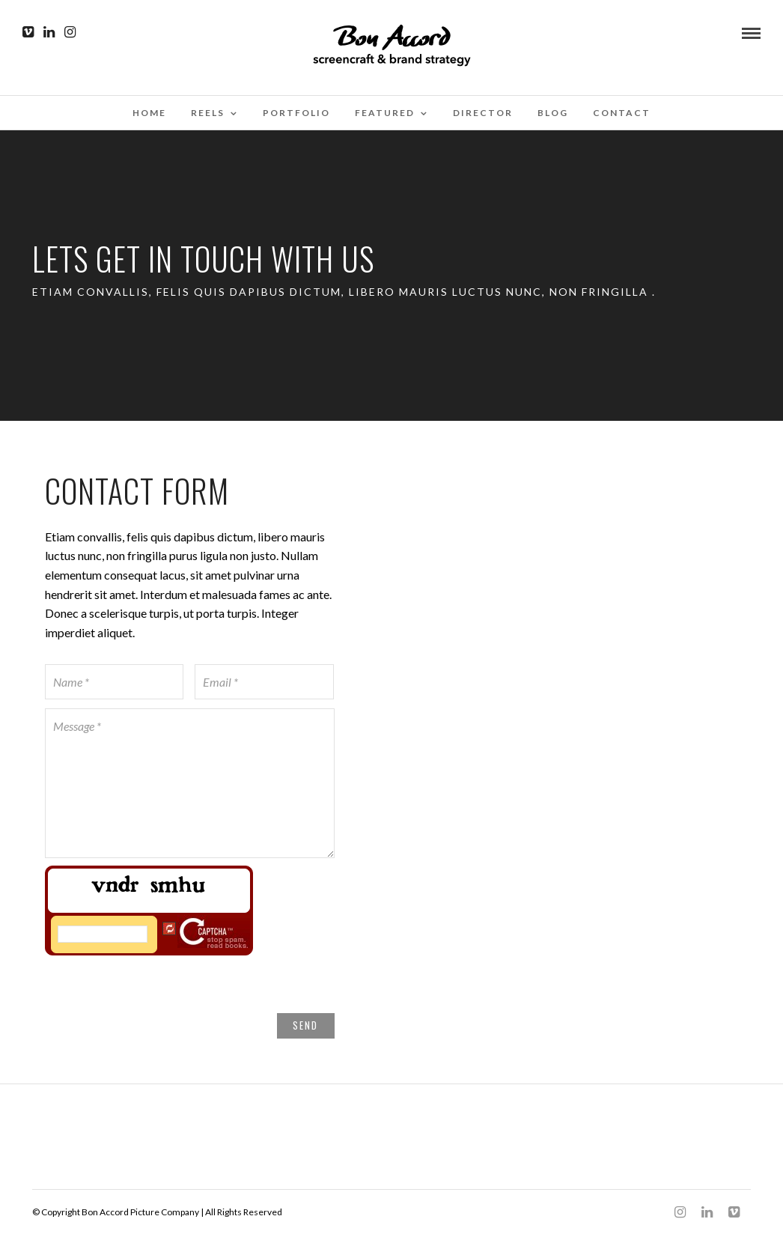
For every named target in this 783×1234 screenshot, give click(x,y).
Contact (622, 112)
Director (483, 112)
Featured (385, 112)
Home (149, 112)
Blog (552, 112)
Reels (208, 112)
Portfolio (296, 112)
